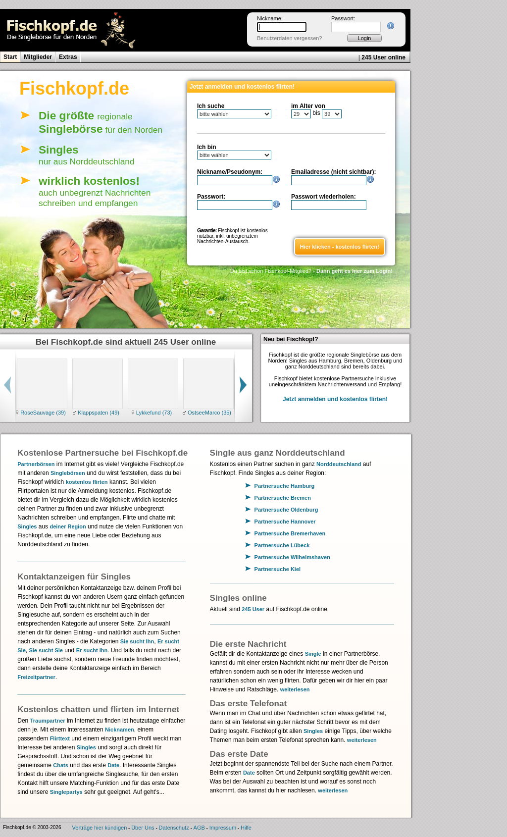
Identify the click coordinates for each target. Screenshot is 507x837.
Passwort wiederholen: (323, 196)
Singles (27, 526)
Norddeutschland (338, 464)
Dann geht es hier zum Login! (354, 271)
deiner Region (68, 526)
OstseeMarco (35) (208, 413)
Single (313, 654)
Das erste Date (239, 754)
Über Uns (142, 828)
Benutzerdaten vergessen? (289, 38)
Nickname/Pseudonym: (229, 171)
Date (113, 765)
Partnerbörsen (35, 464)
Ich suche (210, 106)
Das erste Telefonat (248, 703)
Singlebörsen (68, 473)
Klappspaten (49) (97, 413)
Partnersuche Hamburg (284, 486)
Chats (60, 765)
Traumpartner (47, 721)
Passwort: (343, 18)
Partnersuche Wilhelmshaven (292, 557)
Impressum (222, 828)
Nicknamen (119, 729)
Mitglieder (38, 56)
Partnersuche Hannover (285, 521)
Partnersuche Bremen (282, 498)
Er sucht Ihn (92, 650)
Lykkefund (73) (153, 413)
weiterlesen (295, 689)
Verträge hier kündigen (99, 828)
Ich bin (206, 147)
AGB (199, 828)
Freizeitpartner (36, 677)
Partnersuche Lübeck (282, 545)
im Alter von (308, 106)
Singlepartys (66, 792)
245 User (253, 609)
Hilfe (246, 828)
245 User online (383, 57)
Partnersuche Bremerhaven (290, 533)
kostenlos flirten (87, 482)
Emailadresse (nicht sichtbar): (333, 171)
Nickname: (270, 18)
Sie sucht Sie (45, 650)
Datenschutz (174, 828)
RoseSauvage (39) (42, 413)
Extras (68, 56)
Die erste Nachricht (248, 644)
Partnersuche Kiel (277, 569)
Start (10, 56)
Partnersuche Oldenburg (286, 510)
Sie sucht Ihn (137, 641)
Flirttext (60, 738)
